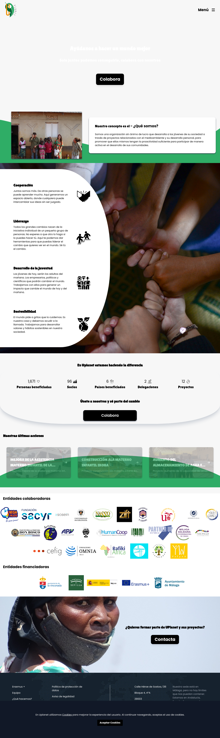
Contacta (165, 639)
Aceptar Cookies (110, 722)
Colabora (110, 79)
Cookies (67, 715)
